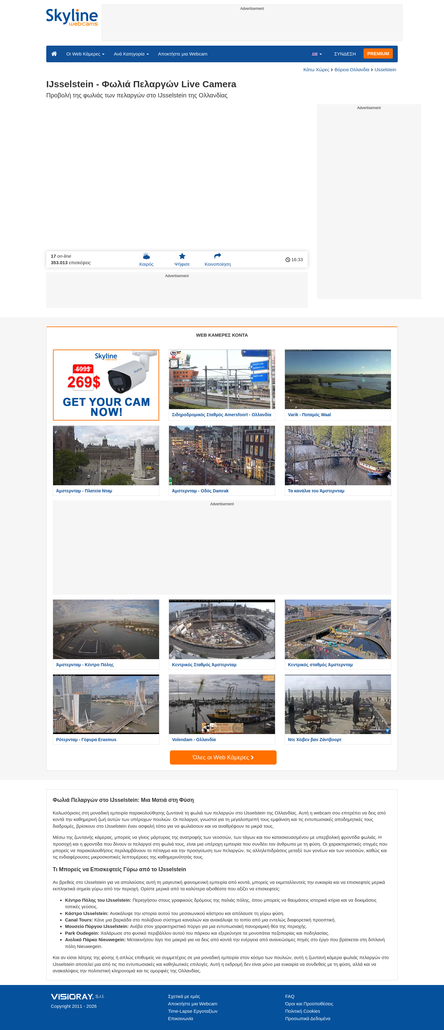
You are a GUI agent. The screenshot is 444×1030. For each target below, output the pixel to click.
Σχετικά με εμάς (184, 996)
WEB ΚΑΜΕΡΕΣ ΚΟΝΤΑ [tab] (222, 335)
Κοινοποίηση (218, 259)
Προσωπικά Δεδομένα (307, 1018)
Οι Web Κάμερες (85, 53)
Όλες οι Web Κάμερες (223, 757)
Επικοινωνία (180, 1018)
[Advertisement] (252, 27)
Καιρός (146, 259)
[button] (317, 53)
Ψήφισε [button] (182, 259)
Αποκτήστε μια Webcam (183, 53)
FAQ (289, 996)
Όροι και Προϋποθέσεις (309, 1003)
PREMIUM (378, 53)
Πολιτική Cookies (302, 1011)
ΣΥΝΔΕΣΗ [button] (345, 53)
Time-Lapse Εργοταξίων (193, 1011)
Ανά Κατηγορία (131, 53)
